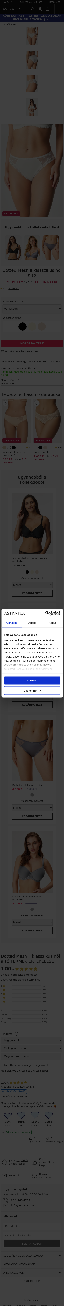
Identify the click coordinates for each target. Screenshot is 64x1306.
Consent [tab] (11, 622)
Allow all (32, 680)
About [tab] (52, 622)
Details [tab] (32, 622)
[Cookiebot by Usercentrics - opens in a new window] (45, 613)
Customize (32, 690)
